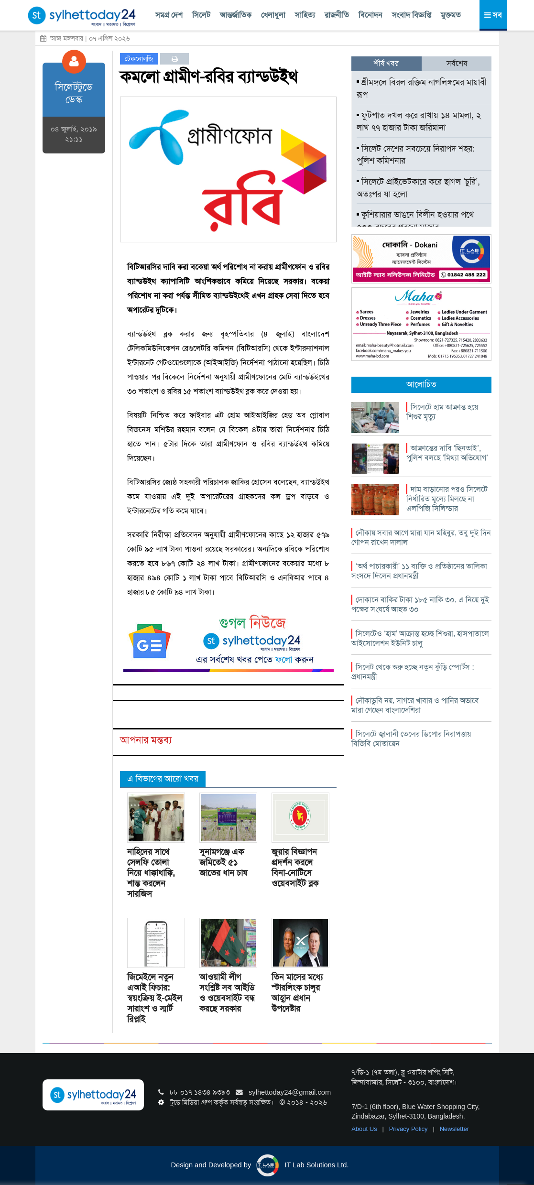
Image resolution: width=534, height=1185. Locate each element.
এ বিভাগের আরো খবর (162, 778)
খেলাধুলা (273, 15)
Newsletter (454, 1128)
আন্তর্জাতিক (235, 15)
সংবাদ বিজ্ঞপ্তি (411, 15)
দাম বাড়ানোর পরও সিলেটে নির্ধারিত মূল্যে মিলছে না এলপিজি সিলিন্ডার (447, 498)
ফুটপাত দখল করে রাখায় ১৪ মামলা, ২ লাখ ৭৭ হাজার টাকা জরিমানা (419, 121)
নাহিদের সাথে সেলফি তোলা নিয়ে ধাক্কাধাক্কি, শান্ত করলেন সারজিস (151, 873)
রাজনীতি (337, 15)
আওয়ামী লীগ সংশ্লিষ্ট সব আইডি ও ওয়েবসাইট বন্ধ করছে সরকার (227, 992)
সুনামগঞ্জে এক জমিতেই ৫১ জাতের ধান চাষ (223, 862)
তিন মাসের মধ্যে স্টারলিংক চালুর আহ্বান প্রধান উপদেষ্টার (297, 992)
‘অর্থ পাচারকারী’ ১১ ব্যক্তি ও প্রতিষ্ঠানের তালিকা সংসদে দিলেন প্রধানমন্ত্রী (419, 571)
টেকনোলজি (139, 58)
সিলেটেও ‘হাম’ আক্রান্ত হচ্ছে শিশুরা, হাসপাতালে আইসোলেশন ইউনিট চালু (420, 638)
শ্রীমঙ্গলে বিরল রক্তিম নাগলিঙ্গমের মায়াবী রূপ (422, 88)
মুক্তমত (451, 15)
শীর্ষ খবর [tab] (386, 63)
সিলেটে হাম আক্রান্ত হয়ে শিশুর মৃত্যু (442, 412)
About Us (365, 1128)
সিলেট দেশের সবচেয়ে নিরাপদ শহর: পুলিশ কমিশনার (416, 155)
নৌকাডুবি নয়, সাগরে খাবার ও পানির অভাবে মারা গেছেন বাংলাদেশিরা (415, 705)
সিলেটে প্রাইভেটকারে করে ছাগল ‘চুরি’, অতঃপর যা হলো (418, 188)
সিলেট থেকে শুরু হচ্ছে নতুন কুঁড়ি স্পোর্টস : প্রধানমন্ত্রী (412, 672)
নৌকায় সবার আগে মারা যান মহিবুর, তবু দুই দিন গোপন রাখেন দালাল (421, 537)
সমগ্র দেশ (169, 15)
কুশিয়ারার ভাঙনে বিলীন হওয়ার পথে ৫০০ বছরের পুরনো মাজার (415, 221)
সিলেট (201, 15)
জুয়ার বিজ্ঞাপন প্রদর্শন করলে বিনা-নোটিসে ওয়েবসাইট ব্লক (295, 867)
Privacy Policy (409, 1128)
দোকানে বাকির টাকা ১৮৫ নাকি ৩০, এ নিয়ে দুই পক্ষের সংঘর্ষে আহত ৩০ (420, 604)
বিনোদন (370, 15)
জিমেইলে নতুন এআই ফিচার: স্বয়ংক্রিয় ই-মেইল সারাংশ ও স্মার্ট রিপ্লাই (154, 998)
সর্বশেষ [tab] (457, 63)
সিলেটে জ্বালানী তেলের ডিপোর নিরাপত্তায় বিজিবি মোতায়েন (411, 739)
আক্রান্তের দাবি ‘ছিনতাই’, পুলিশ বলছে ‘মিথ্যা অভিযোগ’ (447, 453)
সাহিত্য (305, 15)
